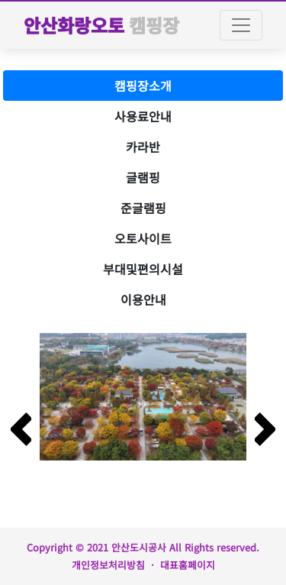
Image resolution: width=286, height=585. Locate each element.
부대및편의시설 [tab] (143, 269)
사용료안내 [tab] (143, 116)
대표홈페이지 (187, 565)
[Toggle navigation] (241, 25)
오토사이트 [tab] (143, 238)
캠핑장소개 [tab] (143, 85)
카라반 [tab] (143, 146)
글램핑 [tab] (143, 177)
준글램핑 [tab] (143, 208)
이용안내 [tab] (143, 299)
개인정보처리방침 (108, 565)
